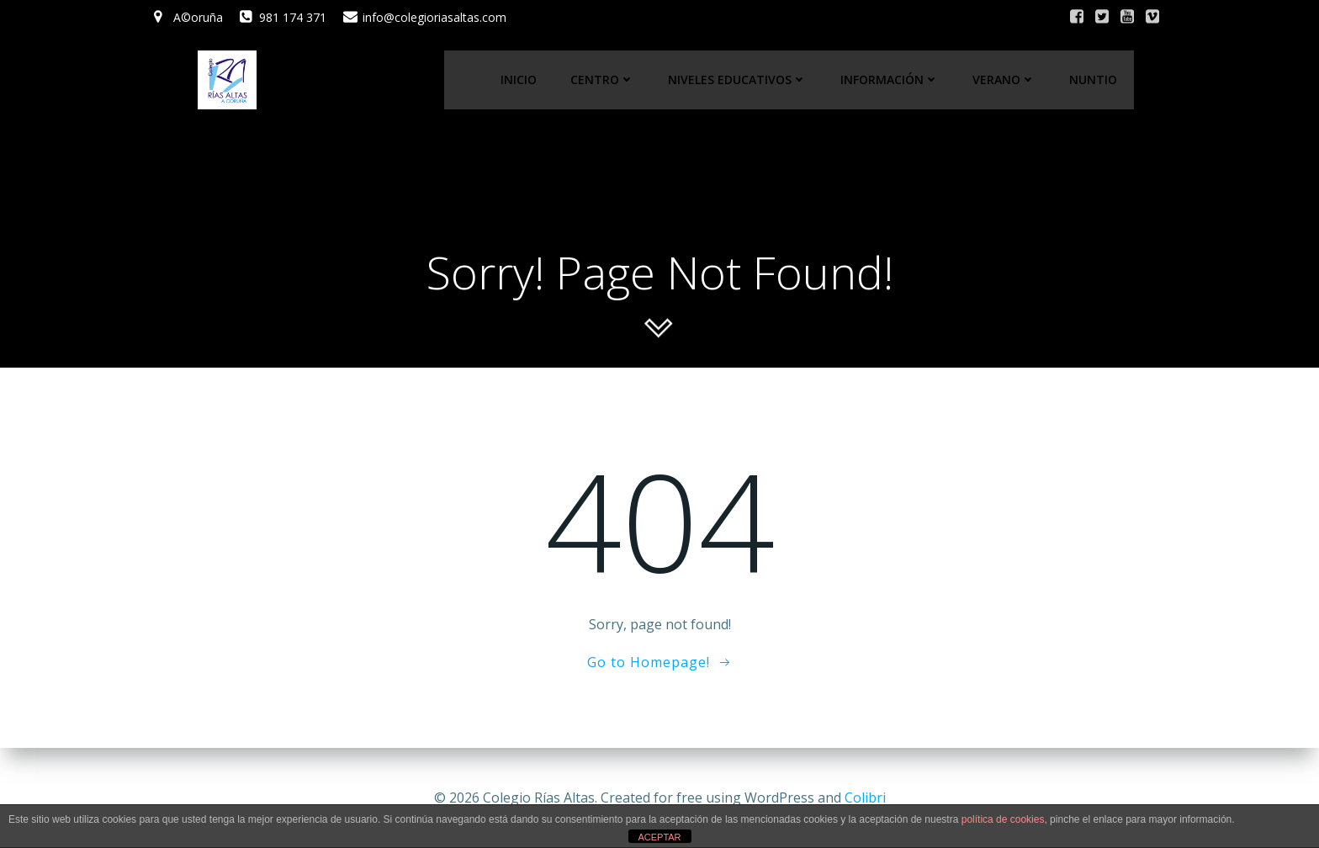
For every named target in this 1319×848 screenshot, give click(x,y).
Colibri (865, 797)
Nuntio (1094, 80)
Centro (603, 80)
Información (890, 80)
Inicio (519, 80)
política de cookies (1003, 819)
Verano (1004, 80)
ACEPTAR (659, 837)
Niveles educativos (738, 80)
